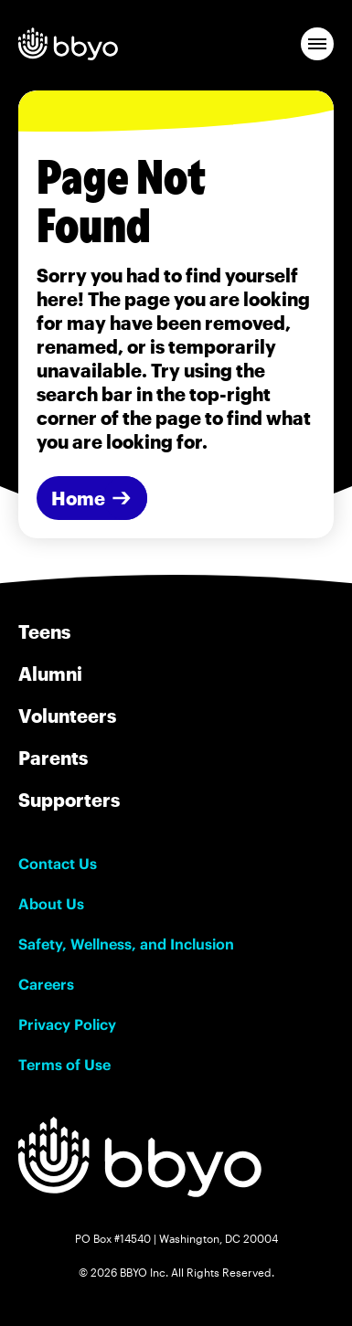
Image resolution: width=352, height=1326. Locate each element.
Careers (46, 984)
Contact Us (57, 863)
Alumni (50, 673)
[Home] (92, 498)
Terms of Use (64, 1064)
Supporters (69, 800)
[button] (317, 43)
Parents (53, 758)
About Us (51, 904)
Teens (44, 631)
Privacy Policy (67, 1024)
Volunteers (67, 716)
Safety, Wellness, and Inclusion (126, 944)
